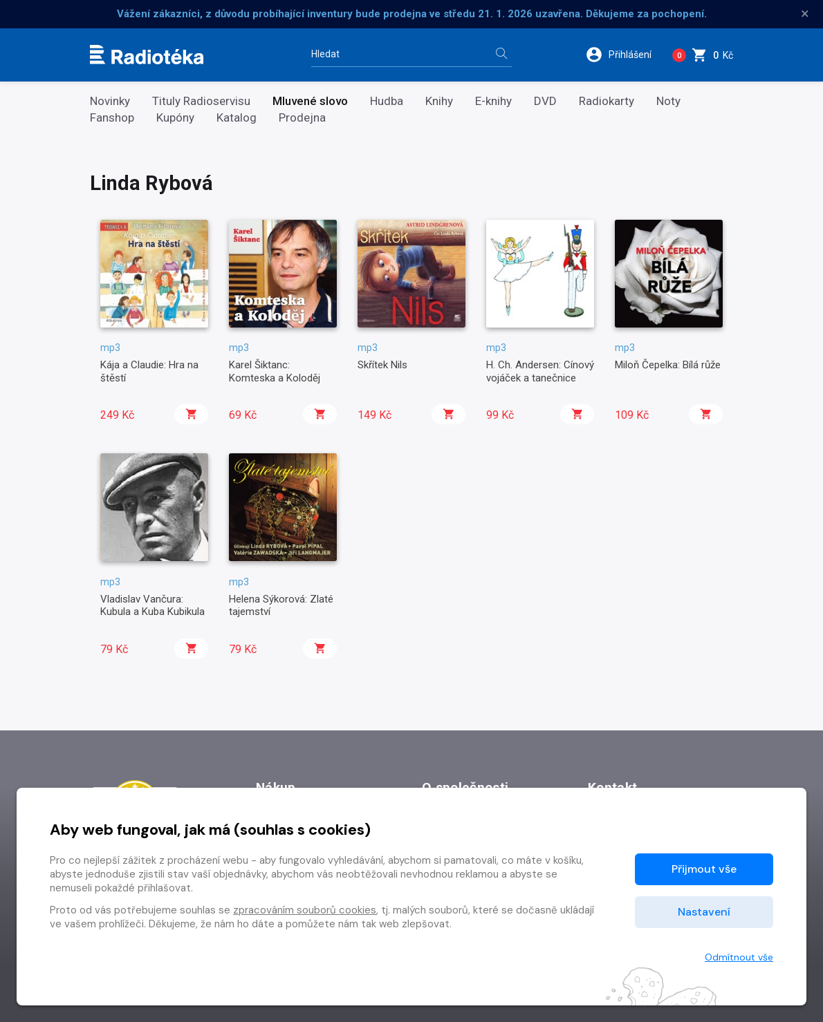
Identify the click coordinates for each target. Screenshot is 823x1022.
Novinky (110, 101)
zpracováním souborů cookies (304, 910)
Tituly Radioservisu (201, 101)
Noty (668, 101)
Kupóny (175, 118)
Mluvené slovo (310, 101)
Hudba (386, 101)
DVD (545, 101)
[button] (623, 55)
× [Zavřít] (805, 13)
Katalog (236, 118)
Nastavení (704, 912)
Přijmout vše (704, 869)
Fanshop (112, 118)
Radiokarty (606, 101)
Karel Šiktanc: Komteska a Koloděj (274, 371)
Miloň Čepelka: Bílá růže (668, 365)
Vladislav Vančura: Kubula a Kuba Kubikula (152, 605)
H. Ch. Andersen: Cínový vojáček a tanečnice (540, 371)
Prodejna (302, 118)
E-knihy (493, 101)
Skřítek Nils (382, 365)
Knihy (439, 101)
